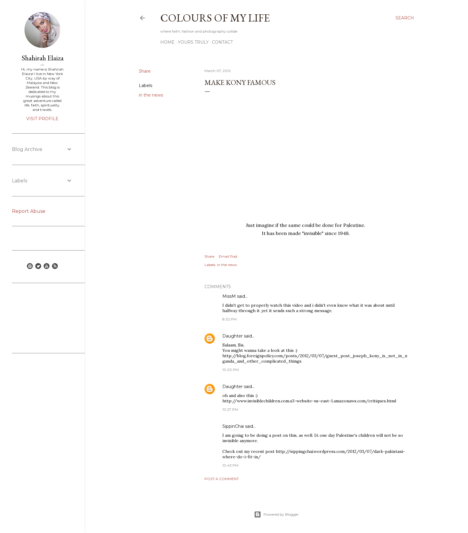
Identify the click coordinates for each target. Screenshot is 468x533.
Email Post (228, 256)
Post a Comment (221, 479)
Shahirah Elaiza (42, 57)
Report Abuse (28, 211)
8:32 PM (229, 319)
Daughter (232, 336)
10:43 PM (230, 465)
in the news (151, 95)
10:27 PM (230, 409)
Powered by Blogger (276, 514)
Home (167, 42)
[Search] (404, 18)
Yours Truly (193, 42)
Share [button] (145, 71)
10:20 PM (230, 369)
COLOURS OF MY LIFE (215, 18)
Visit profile (42, 118)
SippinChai (233, 426)
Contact (222, 42)
